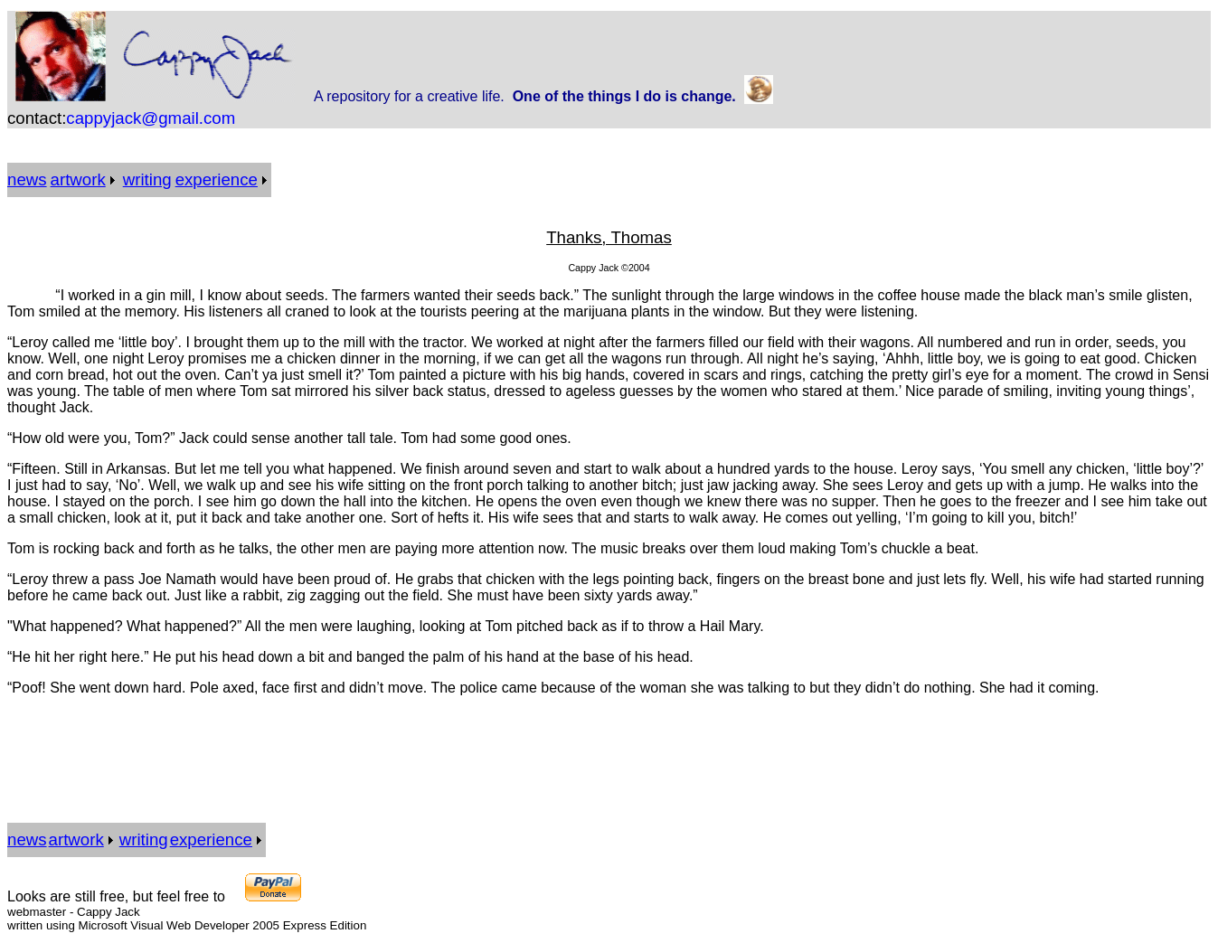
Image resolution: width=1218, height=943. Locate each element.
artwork (78, 179)
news (27, 179)
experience (216, 179)
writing (147, 179)
